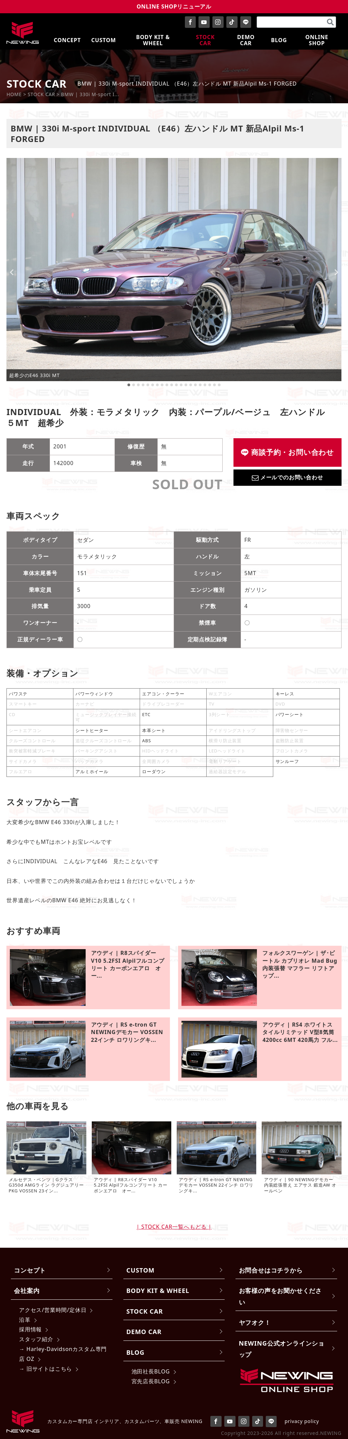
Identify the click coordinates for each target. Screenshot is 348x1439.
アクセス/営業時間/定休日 (52, 1310)
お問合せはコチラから (271, 1270)
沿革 (25, 1319)
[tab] (128, 385)
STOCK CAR (144, 1311)
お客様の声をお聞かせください (280, 1296)
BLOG (135, 1352)
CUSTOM (140, 1270)
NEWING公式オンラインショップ (282, 1348)
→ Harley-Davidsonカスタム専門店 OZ (63, 1354)
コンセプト (30, 1270)
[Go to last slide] (11, 272)
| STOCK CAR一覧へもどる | (173, 1226)
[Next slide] (336, 272)
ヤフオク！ (255, 1322)
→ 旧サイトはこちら (45, 1368)
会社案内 (26, 1290)
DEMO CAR (143, 1331)
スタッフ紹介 (36, 1339)
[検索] (330, 22)
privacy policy (302, 1421)
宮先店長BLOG (151, 1381)
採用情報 (30, 1329)
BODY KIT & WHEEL (157, 1290)
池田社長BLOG (151, 1371)
